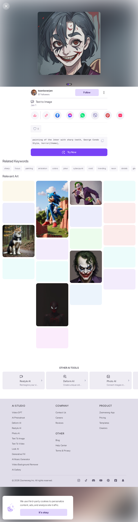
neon (113, 168)
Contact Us (61, 447)
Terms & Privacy (63, 485)
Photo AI (16, 468)
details (124, 168)
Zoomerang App (107, 447)
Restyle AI (16, 463)
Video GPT (17, 447)
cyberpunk (78, 168)
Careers (59, 453)
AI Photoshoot (18, 453)
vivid (91, 168)
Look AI (15, 484)
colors (55, 168)
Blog (58, 475)
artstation (42, 168)
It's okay (43, 512)
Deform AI (16, 458)
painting (29, 168)
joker (65, 168)
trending (102, 168)
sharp (7, 168)
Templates (104, 458)
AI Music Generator (21, 494)
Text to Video (18, 479)
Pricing (102, 453)
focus (17, 168)
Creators (103, 463)
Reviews (59, 458)
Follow (86, 92)
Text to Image (18, 473)
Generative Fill (18, 489)
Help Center (61, 480)
